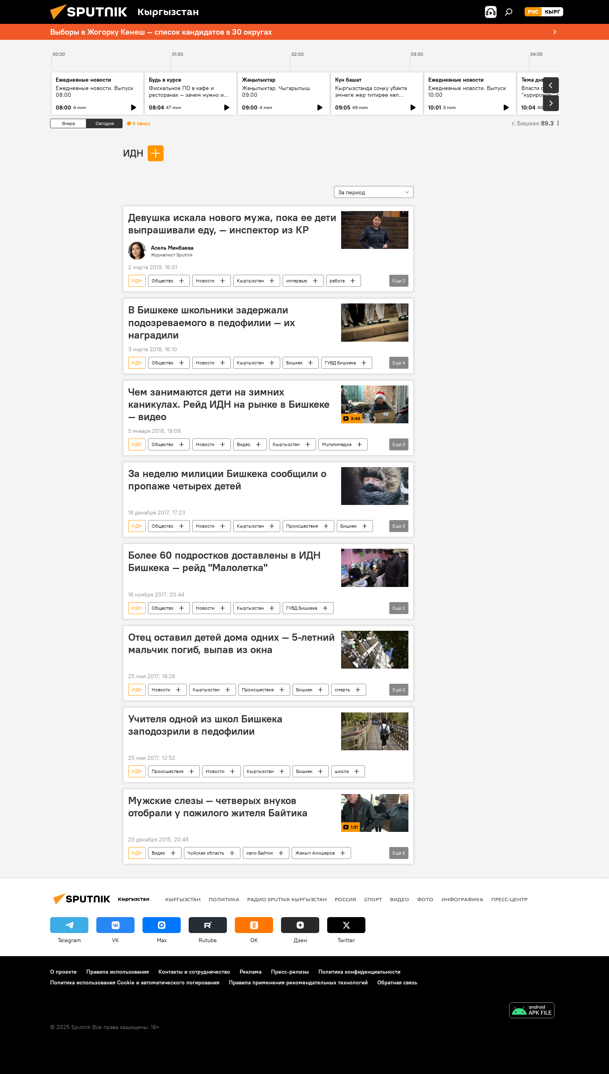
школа (342, 771)
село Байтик (259, 853)
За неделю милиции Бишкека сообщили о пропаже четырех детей (227, 479)
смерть (342, 690)
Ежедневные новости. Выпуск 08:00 (94, 91)
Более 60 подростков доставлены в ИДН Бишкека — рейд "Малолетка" (224, 561)
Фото (425, 899)
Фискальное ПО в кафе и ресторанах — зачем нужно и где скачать (186, 94)
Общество (163, 281)
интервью (296, 281)
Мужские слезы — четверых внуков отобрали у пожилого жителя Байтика (218, 806)
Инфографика (462, 899)
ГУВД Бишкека (340, 363)
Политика (224, 899)
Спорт (373, 899)
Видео (243, 444)
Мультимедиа (336, 444)
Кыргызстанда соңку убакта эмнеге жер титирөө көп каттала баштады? (371, 94)
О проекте (63, 971)
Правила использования (117, 971)
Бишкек (294, 363)
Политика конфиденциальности (359, 971)
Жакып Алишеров (315, 853)
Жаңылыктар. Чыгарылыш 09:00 (276, 91)
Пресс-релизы (290, 971)
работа (337, 281)
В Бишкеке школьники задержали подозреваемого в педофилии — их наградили (211, 322)
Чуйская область (205, 853)
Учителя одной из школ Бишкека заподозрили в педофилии (205, 725)
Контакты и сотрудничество (194, 971)
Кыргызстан (250, 281)
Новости (205, 281)
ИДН (133, 153)
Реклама (251, 971)
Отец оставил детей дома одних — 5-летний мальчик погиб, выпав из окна (231, 643)
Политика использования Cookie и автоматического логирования (134, 982)
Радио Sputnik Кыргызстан (287, 899)
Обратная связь (397, 982)
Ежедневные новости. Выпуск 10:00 (467, 91)
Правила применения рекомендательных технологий (298, 982)
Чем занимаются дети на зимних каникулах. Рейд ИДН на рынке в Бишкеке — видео (229, 404)
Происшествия (302, 526)
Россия (345, 899)
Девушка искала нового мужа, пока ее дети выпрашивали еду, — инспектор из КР (232, 223)
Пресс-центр (509, 899)
